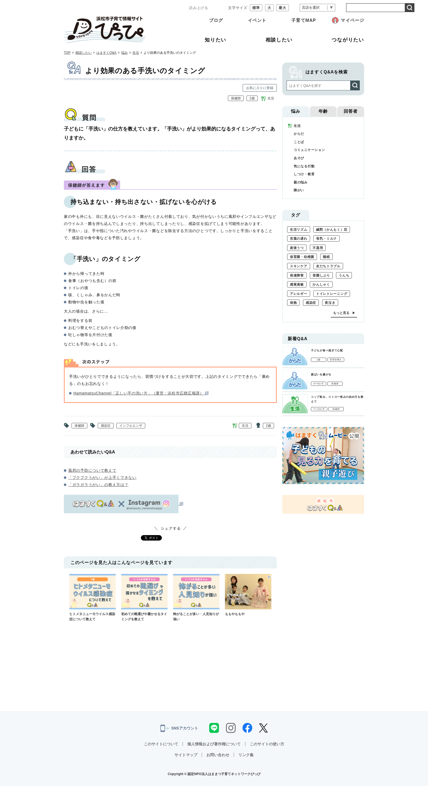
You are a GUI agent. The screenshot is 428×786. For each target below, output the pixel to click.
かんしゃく (321, 284)
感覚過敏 (297, 284)
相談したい (83, 53)
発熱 (293, 303)
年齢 (323, 111)
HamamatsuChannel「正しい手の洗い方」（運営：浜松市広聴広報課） (141, 393)
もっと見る (341, 313)
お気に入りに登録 (259, 88)
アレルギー (298, 294)
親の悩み (301, 182)
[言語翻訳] (317, 7)
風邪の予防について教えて (92, 470)
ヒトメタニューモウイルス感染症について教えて (92, 597)
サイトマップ (185, 755)
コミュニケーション (309, 150)
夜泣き (330, 303)
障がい (299, 190)
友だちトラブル (328, 266)
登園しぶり (321, 275)
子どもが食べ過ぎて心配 (327, 350)
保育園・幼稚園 (302, 257)
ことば (299, 142)
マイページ (352, 20)
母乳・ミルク (326, 239)
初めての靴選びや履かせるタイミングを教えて (144, 597)
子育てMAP (303, 20)
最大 (282, 8)
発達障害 (297, 275)
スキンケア (298, 266)
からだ (299, 134)
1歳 (318, 359)
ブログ (216, 20)
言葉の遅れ (298, 239)
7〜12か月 (319, 409)
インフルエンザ (130, 426)
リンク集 (246, 755)
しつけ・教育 (304, 174)
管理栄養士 (336, 359)
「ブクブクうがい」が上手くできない (102, 477)
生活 (135, 53)
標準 (256, 8)
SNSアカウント (179, 728)
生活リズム (298, 230)
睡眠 (326, 257)
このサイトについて (161, 744)
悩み (124, 53)
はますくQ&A (106, 53)
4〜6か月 (319, 383)
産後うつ (297, 248)
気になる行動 (304, 166)
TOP (67, 53)
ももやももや (248, 595)
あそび (299, 158)
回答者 (351, 111)
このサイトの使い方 (267, 744)
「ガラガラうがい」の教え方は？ (98, 484)
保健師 (236, 98)
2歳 (252, 98)
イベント (257, 20)
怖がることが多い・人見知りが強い (196, 597)
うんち (344, 275)
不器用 (318, 248)
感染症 (106, 426)
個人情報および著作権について (214, 744)
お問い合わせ (217, 755)
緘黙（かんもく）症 (331, 230)
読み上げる (198, 8)
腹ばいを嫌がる (321, 374)
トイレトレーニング (331, 294)
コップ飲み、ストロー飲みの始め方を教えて (337, 399)
